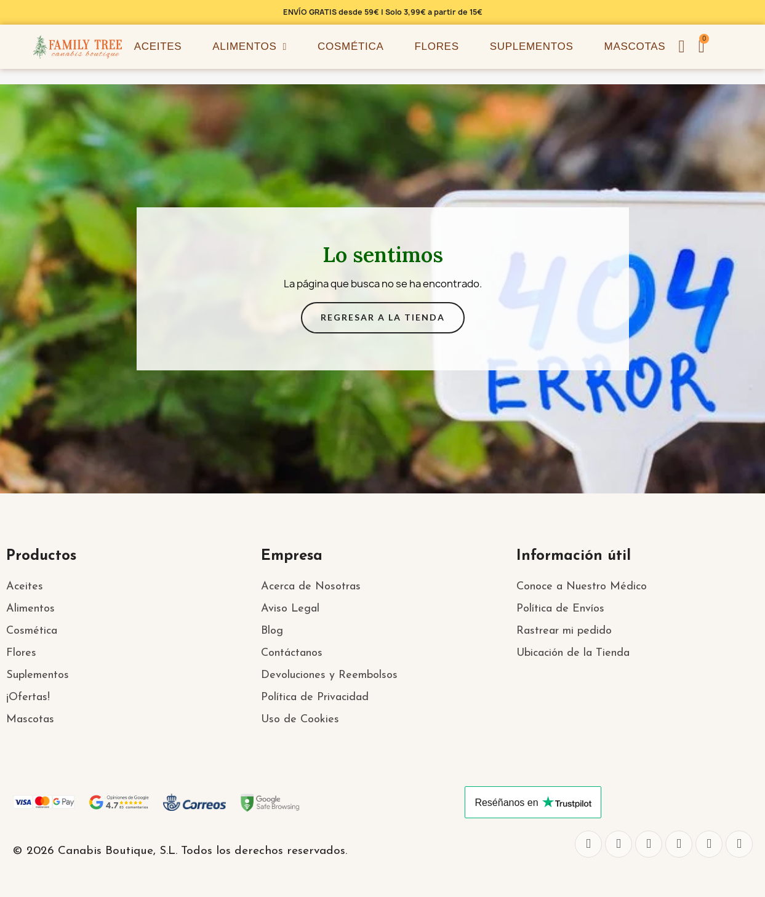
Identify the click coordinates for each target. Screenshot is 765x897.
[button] (701, 47)
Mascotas (635, 46)
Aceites (158, 46)
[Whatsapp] (678, 844)
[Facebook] (588, 844)
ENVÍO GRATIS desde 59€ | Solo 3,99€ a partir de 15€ (383, 12)
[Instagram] (648, 844)
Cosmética (350, 46)
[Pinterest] (739, 844)
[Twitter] (618, 844)
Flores (436, 46)
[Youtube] (709, 844)
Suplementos (532, 46)
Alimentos (249, 47)
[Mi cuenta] (682, 47)
